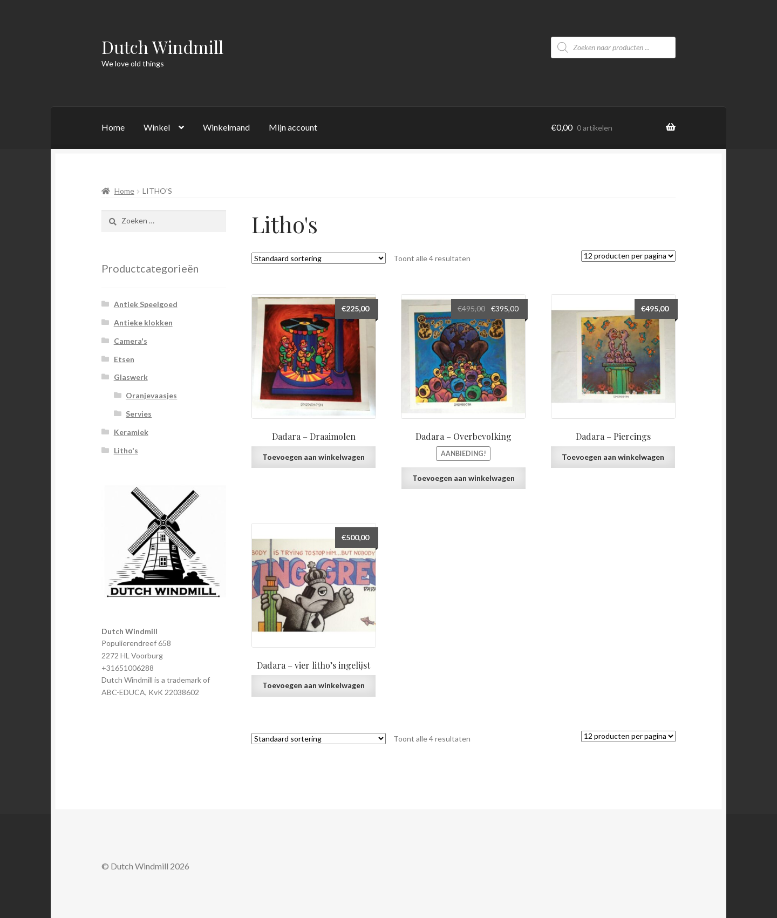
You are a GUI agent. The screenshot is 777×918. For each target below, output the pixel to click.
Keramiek (131, 432)
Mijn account (293, 127)
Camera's (130, 340)
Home (113, 127)
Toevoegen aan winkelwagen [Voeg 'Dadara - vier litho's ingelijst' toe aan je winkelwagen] (313, 685)
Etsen (124, 359)
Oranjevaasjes (151, 395)
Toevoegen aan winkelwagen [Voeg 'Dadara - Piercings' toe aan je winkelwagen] (613, 456)
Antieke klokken (143, 322)
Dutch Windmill (162, 46)
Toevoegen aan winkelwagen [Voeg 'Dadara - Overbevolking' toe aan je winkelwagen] (463, 477)
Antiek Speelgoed (146, 304)
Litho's (126, 450)
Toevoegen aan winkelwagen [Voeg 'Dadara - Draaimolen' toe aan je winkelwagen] (313, 456)
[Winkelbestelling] (318, 258)
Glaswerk (131, 377)
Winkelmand (226, 127)
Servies (139, 413)
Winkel (157, 127)
